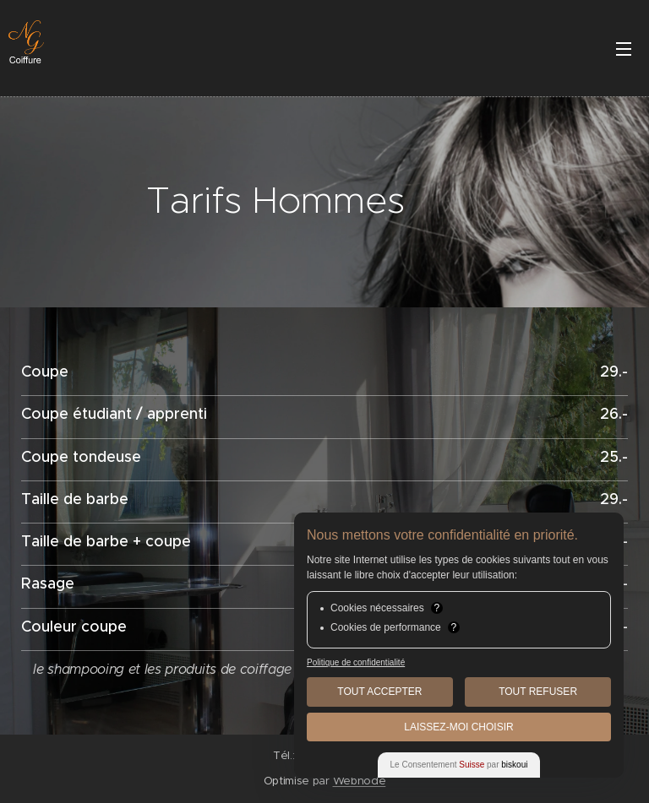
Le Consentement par (459, 764)
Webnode (359, 780)
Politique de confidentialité (356, 662)
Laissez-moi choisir (458, 727)
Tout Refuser (538, 691)
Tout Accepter (379, 691)
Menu (623, 49)
